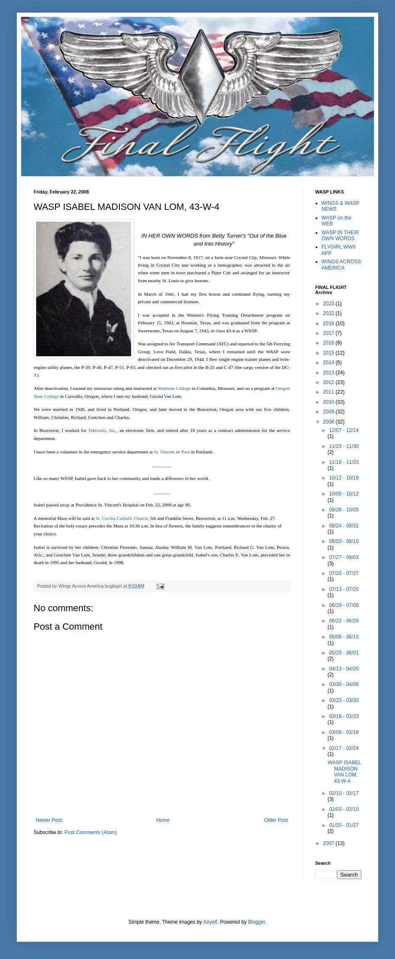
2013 (329, 373)
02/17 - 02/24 (344, 748)
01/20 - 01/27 (344, 825)
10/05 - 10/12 (344, 494)
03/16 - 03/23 (344, 716)
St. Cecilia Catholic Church (121, 518)
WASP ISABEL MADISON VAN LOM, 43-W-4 (344, 772)
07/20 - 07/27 (344, 573)
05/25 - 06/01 (344, 653)
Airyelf (210, 922)
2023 (329, 304)
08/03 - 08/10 (344, 541)
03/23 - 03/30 (344, 700)
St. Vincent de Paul (171, 451)
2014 (329, 363)
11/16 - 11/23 (344, 462)
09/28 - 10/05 (344, 510)
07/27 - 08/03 (344, 557)
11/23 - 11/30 (344, 446)
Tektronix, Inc (102, 430)
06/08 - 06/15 (344, 637)
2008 (329, 422)
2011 (329, 392)
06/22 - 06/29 (344, 621)
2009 (329, 412)
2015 (329, 353)
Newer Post (49, 820)
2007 (329, 843)
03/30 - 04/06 (344, 684)
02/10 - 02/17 (344, 793)
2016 (329, 343)
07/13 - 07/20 (344, 589)
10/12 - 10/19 (344, 478)
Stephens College (174, 388)
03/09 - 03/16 (344, 732)
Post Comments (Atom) (90, 832)
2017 (329, 333)
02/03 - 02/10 (344, 809)
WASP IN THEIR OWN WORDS (340, 235)
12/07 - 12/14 (344, 430)
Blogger (256, 922)
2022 (329, 313)
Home (163, 820)
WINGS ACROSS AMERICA (341, 264)
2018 (329, 323)
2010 (329, 402)
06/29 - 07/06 (344, 605)
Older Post (276, 820)
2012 (329, 382)
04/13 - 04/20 (344, 669)
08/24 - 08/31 (344, 526)
